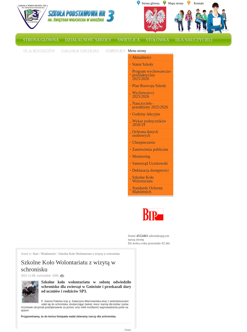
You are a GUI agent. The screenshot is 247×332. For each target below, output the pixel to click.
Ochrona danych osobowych (145, 134)
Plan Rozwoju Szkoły (149, 86)
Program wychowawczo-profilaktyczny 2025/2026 (151, 75)
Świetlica (129, 40)
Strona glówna (150, 3)
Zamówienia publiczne (150, 149)
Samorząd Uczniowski (150, 163)
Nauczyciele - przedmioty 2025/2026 (150, 105)
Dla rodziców (39, 51)
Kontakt (199, 3)
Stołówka (157, 40)
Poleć (127, 330)
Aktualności (141, 57)
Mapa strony (176, 3)
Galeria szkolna (80, 51)
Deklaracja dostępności (150, 170)
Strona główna (41, 40)
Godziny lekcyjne (146, 114)
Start (35, 253)
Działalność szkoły (88, 40)
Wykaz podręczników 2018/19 (149, 123)
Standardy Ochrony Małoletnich (147, 190)
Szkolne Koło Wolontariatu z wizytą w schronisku (89, 253)
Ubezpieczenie (143, 142)
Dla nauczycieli (193, 40)
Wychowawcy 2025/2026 (143, 95)
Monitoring (141, 156)
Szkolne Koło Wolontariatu (143, 179)
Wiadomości (48, 253)
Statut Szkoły (142, 64)
